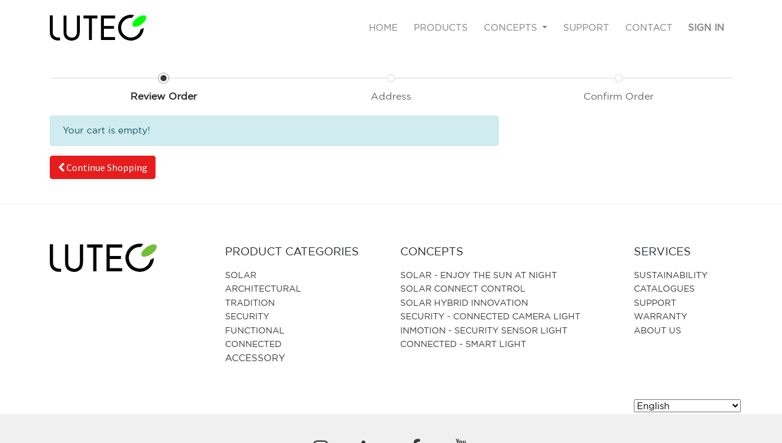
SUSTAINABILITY (671, 274)
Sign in (706, 27)
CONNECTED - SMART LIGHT (463, 343)
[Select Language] (687, 405)
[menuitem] (383, 28)
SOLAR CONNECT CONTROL (463, 288)
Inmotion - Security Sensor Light (483, 330)
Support (655, 302)
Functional (255, 330)
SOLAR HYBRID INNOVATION (464, 302)
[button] (103, 167)
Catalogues (664, 288)
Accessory (255, 358)
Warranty (660, 316)
